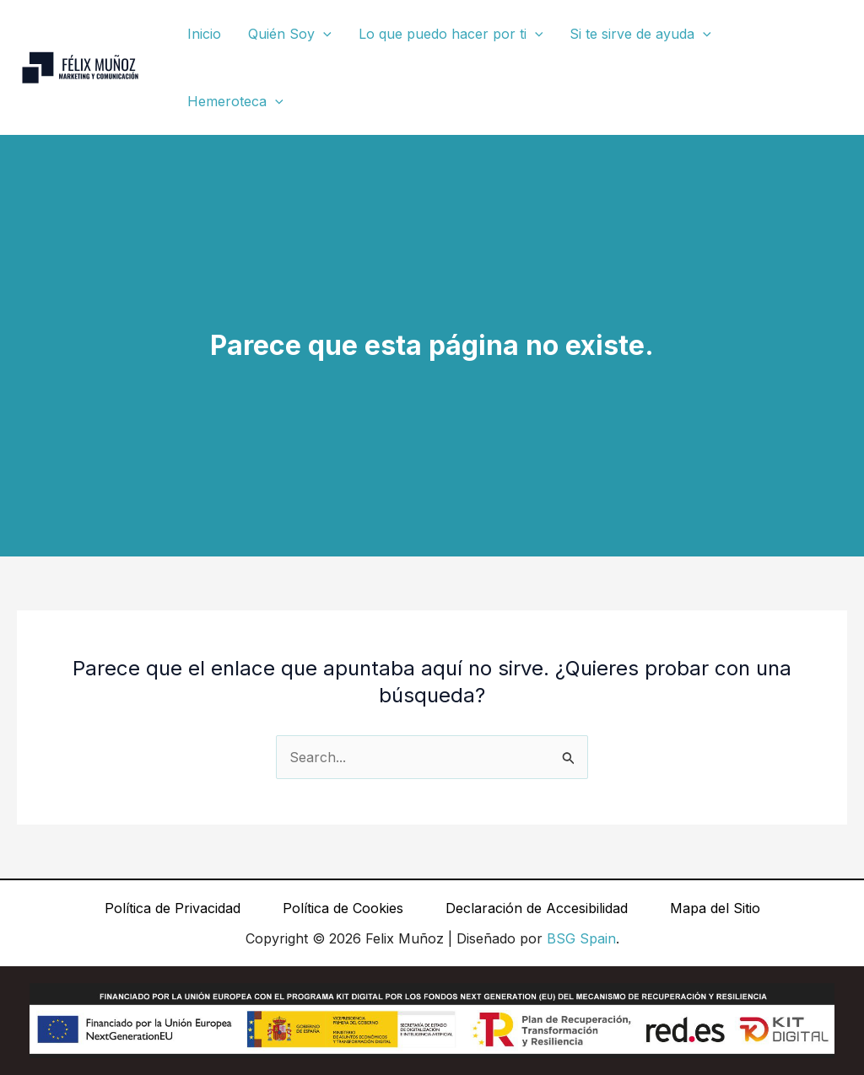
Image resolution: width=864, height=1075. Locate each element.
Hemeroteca (235, 101)
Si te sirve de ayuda (640, 33)
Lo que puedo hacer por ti (451, 33)
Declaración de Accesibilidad (537, 908)
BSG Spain (581, 938)
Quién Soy (290, 33)
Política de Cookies (343, 908)
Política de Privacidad (172, 908)
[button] (323, 33)
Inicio (204, 33)
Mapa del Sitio (715, 908)
